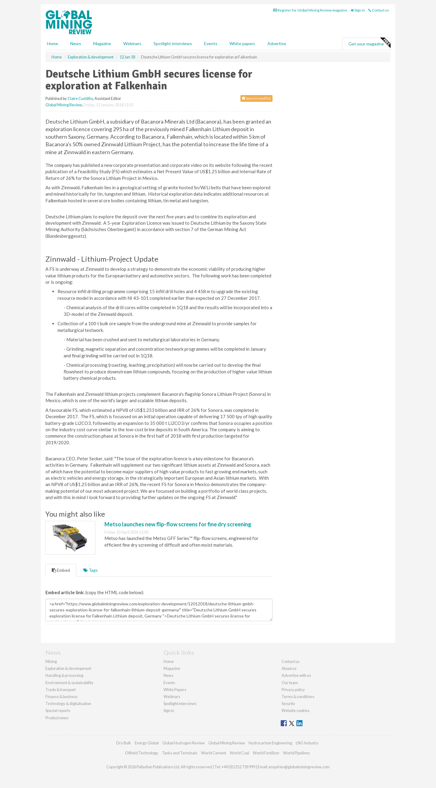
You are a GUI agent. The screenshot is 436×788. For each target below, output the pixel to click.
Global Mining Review (63, 104)
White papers (242, 43)
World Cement (213, 752)
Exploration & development (68, 668)
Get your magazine (369, 43)
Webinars (132, 43)
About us (289, 668)
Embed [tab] (61, 570)
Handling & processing (64, 675)
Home (52, 43)
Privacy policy (293, 689)
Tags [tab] (90, 570)
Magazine (102, 43)
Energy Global (147, 742)
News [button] (75, 43)
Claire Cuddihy (80, 98)
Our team (290, 682)
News (168, 675)
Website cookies (295, 710)
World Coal (239, 752)
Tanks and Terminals (179, 752)
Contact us (378, 10)
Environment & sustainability (69, 682)
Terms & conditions (298, 696)
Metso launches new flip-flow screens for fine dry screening (177, 524)
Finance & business (61, 696)
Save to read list (256, 98)
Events (210, 43)
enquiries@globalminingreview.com (299, 766)
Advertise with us (296, 675)
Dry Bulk (123, 742)
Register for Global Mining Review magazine (310, 10)
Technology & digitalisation (68, 703)
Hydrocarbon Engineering (270, 742)
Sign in (358, 10)
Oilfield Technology (141, 752)
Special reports (57, 710)
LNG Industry (307, 742)
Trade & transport (60, 689)
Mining (51, 661)
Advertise (276, 43)
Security (288, 703)
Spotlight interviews (173, 43)
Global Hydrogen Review (183, 742)
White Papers (175, 689)
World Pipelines (296, 752)
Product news (56, 717)
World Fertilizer (266, 752)
